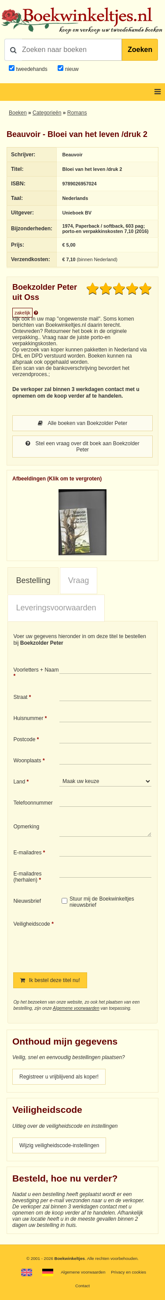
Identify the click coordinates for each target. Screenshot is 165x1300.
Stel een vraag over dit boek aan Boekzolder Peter (82, 446)
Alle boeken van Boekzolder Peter (82, 423)
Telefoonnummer (32, 803)
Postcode (24, 739)
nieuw (71, 69)
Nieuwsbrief (27, 901)
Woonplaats (27, 760)
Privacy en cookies (128, 1272)
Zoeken (140, 49)
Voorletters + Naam (36, 670)
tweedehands (31, 69)
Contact (82, 1285)
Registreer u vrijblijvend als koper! (59, 1077)
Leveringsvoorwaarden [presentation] (56, 607)
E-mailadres (27, 852)
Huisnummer (28, 718)
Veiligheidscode (31, 924)
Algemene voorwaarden (76, 1008)
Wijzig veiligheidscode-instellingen (59, 1145)
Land (19, 782)
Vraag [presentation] (78, 580)
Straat (20, 697)
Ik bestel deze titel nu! (50, 980)
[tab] (33, 581)
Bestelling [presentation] (33, 580)
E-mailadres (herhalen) (27, 877)
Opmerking (26, 827)
